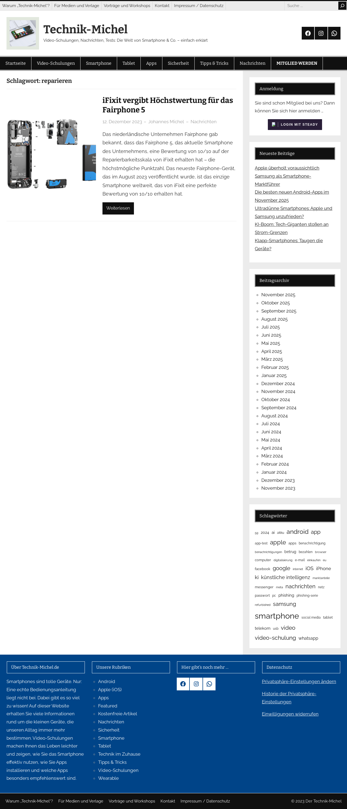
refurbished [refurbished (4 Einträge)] (263, 604)
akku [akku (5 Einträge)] (280, 533)
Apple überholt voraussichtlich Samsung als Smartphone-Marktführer (287, 176)
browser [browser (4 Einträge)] (320, 552)
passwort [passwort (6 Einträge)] (262, 595)
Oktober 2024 (275, 399)
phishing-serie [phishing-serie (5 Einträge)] (307, 595)
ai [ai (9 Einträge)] (273, 532)
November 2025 (278, 294)
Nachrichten (204, 121)
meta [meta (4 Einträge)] (279, 587)
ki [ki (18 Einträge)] (257, 577)
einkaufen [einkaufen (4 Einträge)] (313, 560)
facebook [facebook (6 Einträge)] (262, 569)
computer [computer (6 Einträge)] (263, 560)
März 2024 (272, 456)
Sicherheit (109, 730)
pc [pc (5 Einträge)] (274, 595)
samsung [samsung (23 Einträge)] (284, 604)
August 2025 (274, 319)
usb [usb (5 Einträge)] (275, 629)
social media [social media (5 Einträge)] (311, 617)
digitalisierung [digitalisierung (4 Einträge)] (283, 560)
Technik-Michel (85, 29)
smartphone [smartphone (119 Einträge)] (277, 615)
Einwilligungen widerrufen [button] (290, 714)
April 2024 (271, 448)
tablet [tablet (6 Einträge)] (328, 617)
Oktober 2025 (275, 303)
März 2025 (272, 359)
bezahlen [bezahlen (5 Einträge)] (306, 552)
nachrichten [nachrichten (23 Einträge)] (300, 586)
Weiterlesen (118, 208)
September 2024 (278, 407)
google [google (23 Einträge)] (281, 568)
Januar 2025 (274, 375)
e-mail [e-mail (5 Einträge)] (300, 560)
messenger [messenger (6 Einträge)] (264, 587)
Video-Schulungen (118, 770)
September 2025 (278, 311)
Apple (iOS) (110, 689)
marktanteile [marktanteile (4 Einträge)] (321, 578)
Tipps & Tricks (112, 762)
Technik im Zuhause (119, 754)
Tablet (104, 746)
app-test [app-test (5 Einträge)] (261, 543)
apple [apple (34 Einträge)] (278, 542)
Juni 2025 (271, 335)
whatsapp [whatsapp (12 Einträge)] (308, 638)
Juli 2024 (270, 423)
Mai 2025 (270, 343)
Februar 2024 (275, 464)
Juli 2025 (270, 327)
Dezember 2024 (278, 383)
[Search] (342, 6)
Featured (107, 706)
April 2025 (271, 351)
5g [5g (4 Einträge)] (256, 532)
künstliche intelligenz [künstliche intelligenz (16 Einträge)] (285, 577)
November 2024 (278, 391)
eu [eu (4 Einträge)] (324, 560)
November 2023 (278, 488)
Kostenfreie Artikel (117, 713)
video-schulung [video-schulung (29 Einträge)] (275, 637)
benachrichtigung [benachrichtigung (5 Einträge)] (312, 543)
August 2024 (274, 415)
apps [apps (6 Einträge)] (292, 543)
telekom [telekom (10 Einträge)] (263, 628)
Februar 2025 (275, 367)
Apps (103, 697)
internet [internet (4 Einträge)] (298, 569)
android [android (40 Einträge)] (298, 531)
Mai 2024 (270, 440)
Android (106, 681)
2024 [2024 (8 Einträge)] (265, 532)
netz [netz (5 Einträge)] (321, 587)
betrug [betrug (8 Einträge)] (290, 552)
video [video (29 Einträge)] (288, 627)
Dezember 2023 (278, 480)
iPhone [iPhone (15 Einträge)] (323, 568)
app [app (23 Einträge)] (315, 532)
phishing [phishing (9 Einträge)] (286, 595)
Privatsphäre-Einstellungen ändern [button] (299, 681)
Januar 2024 (274, 472)
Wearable (108, 778)
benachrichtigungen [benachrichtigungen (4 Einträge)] (268, 552)
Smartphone (111, 738)
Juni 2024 (271, 431)
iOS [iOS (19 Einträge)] (310, 568)
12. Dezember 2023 (122, 121)
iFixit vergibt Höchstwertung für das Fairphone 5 (167, 105)
